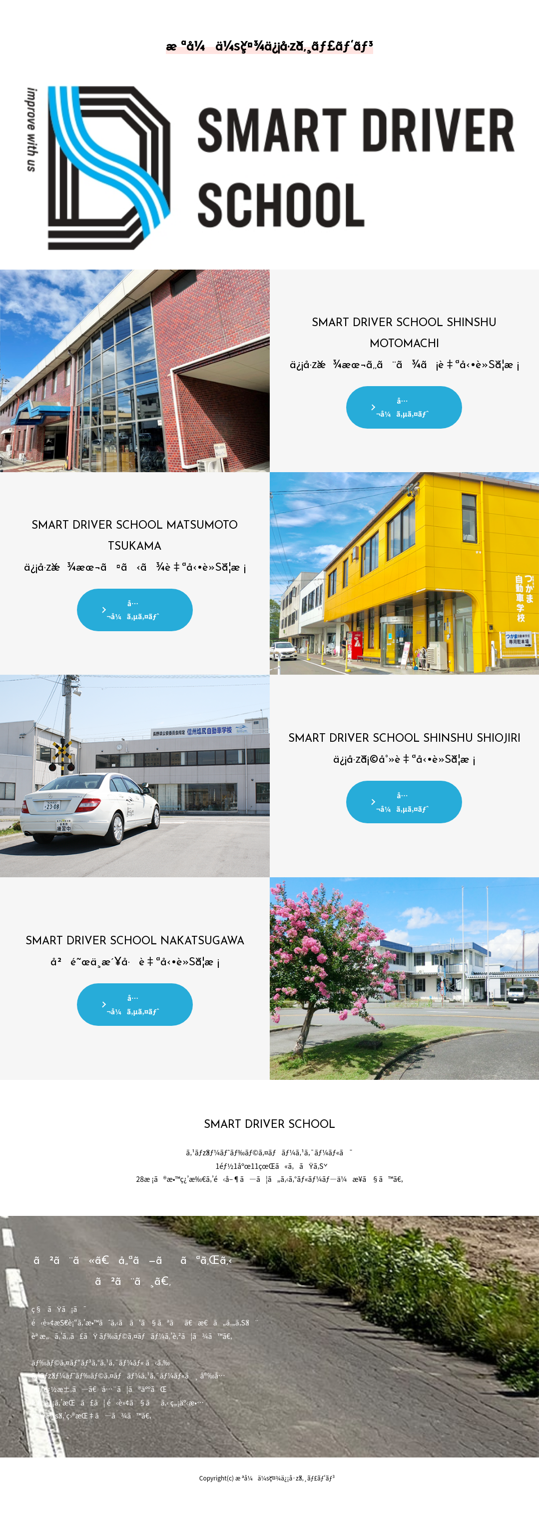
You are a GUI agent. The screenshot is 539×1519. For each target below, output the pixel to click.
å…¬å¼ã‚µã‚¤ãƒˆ (402, 407)
